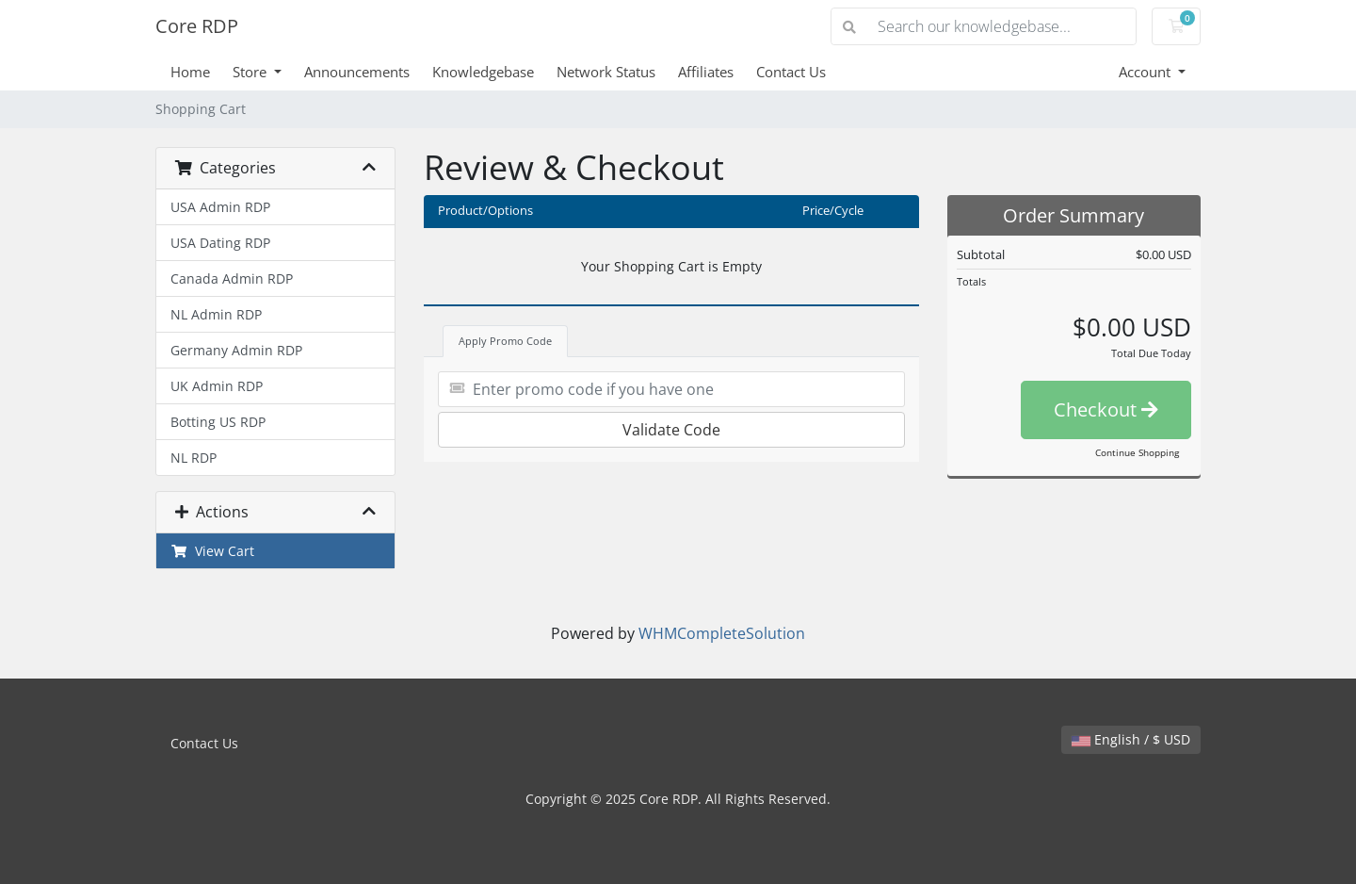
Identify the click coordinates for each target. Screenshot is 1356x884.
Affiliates (706, 71)
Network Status (606, 71)
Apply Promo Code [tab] (505, 341)
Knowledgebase (483, 71)
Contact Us (791, 71)
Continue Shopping (1137, 452)
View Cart (212, 551)
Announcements (357, 71)
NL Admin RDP (216, 314)
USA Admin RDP (220, 207)
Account (1146, 71)
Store (251, 71)
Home (190, 71)
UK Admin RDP (216, 386)
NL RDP (193, 458)
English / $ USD (1131, 739)
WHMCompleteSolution (721, 633)
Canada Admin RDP (231, 278)
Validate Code (671, 429)
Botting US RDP (218, 422)
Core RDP (196, 26)
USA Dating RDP (220, 243)
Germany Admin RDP (236, 350)
